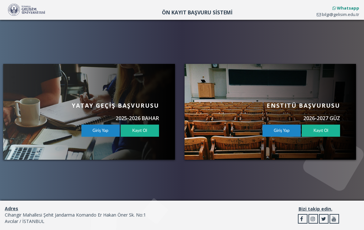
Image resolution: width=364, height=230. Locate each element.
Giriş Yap (101, 130)
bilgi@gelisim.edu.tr (338, 14)
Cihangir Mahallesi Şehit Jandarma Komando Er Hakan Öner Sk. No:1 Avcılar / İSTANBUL (75, 218)
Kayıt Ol (139, 130)
